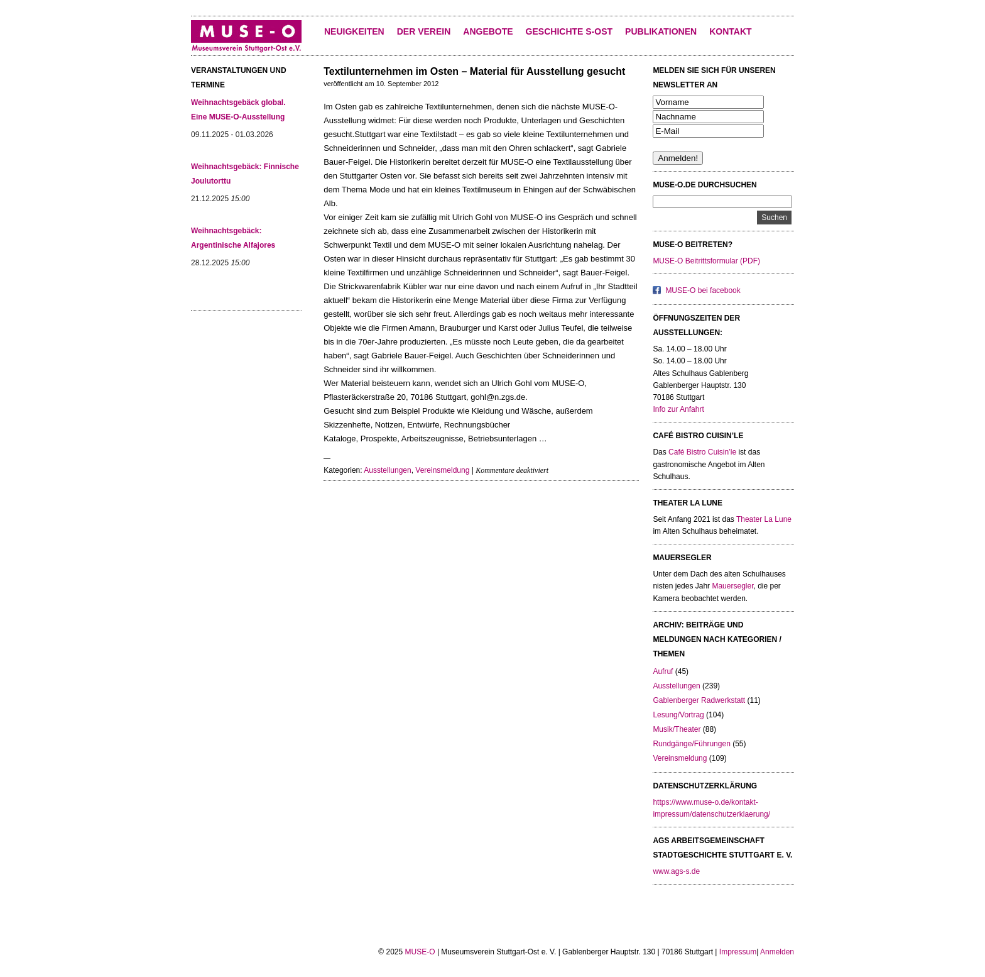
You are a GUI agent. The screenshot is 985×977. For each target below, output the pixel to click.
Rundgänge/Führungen (691, 743)
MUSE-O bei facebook (702, 290)
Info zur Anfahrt (678, 409)
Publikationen (661, 31)
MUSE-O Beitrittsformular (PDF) (706, 261)
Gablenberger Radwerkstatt (699, 700)
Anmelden (777, 951)
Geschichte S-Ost (569, 31)
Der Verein (424, 31)
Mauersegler (732, 586)
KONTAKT (730, 31)
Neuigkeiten (354, 31)
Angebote (488, 31)
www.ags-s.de (676, 871)
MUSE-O (420, 951)
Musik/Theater (676, 729)
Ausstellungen (387, 470)
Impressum (737, 951)
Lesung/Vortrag (678, 714)
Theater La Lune (764, 519)
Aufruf (663, 671)
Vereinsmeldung (442, 470)
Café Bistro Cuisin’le (702, 452)
